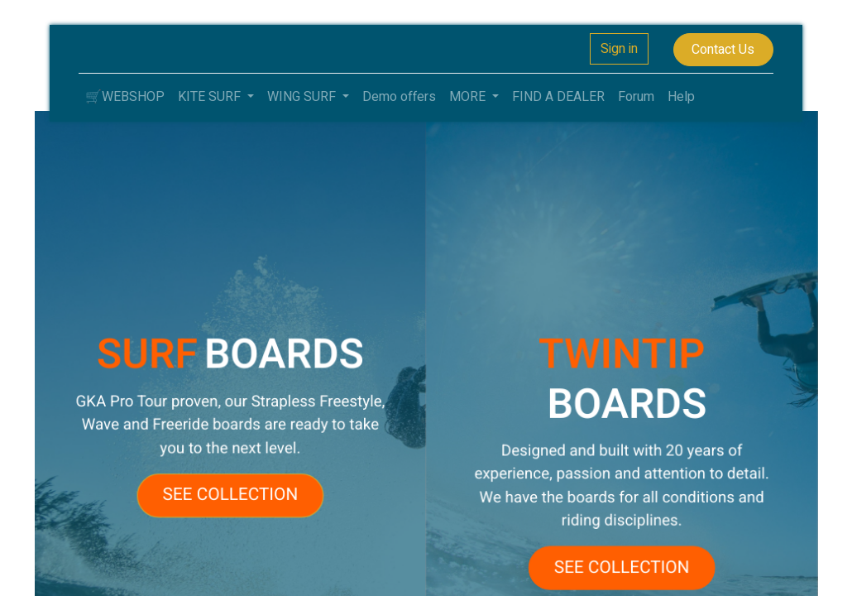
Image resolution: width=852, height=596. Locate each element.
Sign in (619, 49)
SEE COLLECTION (237, 491)
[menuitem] (125, 96)
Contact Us (723, 50)
